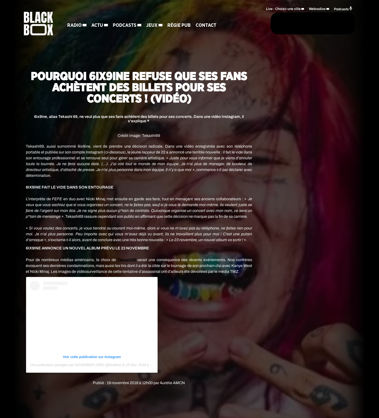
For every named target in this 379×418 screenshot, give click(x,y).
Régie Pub (179, 25)
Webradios (317, 8)
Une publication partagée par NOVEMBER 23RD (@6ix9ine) (75, 365)
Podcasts (125, 25)
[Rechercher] (250, 23)
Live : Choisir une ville (283, 8)
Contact (206, 25)
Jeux (152, 25)
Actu (98, 25)
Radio (75, 25)
